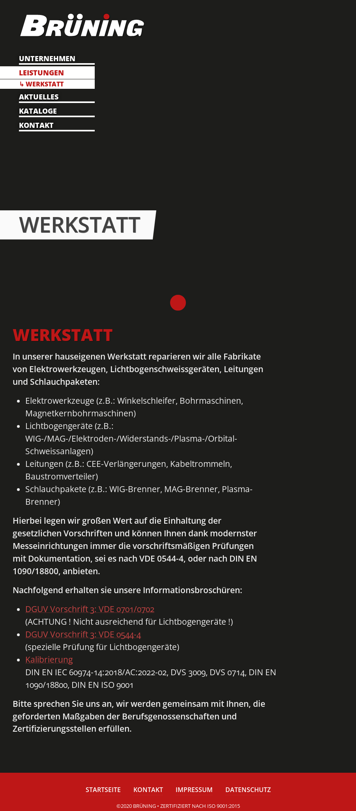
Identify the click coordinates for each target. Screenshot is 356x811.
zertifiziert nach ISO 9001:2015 (200, 805)
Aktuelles (38, 96)
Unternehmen (47, 58)
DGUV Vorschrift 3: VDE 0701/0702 (89, 608)
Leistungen (41, 72)
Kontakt (36, 125)
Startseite (103, 790)
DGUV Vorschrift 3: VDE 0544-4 (83, 634)
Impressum (194, 790)
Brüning (178, 303)
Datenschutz (248, 790)
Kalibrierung (49, 659)
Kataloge (38, 111)
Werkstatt (45, 84)
